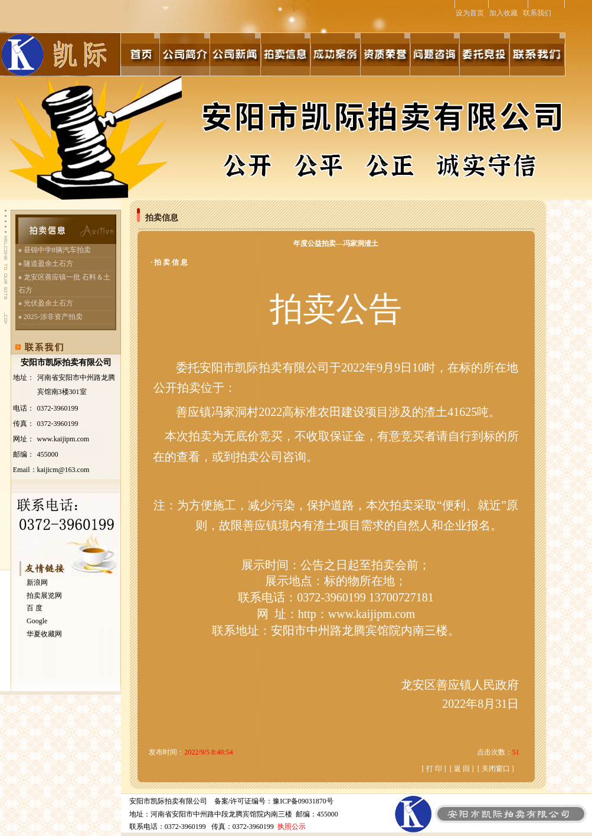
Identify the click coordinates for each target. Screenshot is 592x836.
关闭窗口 (496, 769)
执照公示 (291, 826)
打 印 (434, 769)
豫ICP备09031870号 (303, 801)
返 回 (462, 769)
